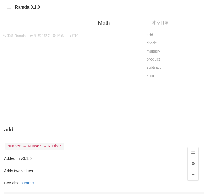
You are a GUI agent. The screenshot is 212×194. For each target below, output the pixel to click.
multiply (153, 51)
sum (150, 75)
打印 (73, 36)
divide (152, 43)
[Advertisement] (104, 81)
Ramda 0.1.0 (27, 7)
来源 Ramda (16, 36)
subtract (154, 67)
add (150, 35)
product (153, 59)
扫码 (58, 36)
